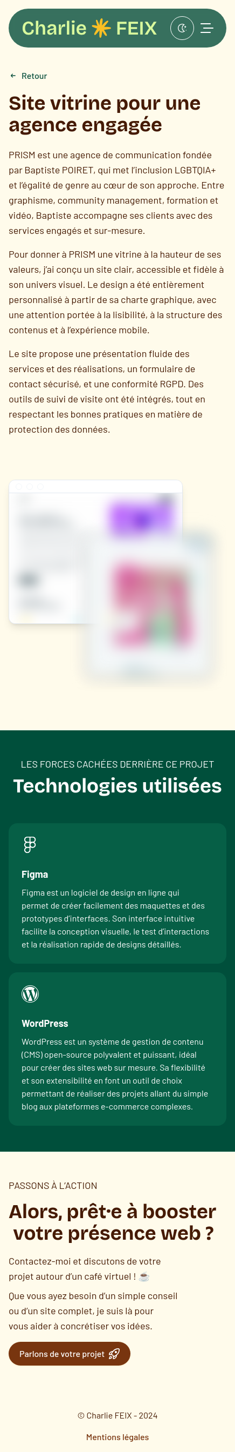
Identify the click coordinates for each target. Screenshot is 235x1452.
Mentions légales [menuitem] (117, 1436)
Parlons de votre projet (69, 1353)
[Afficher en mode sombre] (182, 28)
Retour (28, 75)
